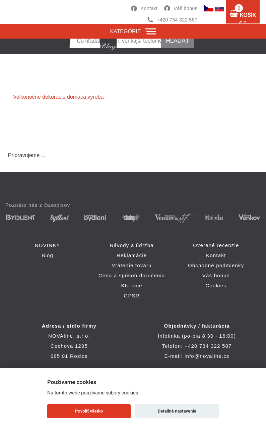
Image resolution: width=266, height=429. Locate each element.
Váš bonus (185, 8)
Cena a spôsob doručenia (131, 275)
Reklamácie (132, 255)
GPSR (132, 295)
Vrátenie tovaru (132, 265)
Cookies (215, 285)
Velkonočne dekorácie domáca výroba (58, 97)
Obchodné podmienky (216, 265)
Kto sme (131, 285)
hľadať (177, 40)
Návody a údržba (131, 245)
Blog (47, 255)
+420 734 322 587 (177, 19)
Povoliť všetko (89, 411)
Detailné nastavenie (177, 411)
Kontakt (148, 8)
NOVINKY (47, 245)
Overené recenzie (216, 245)
